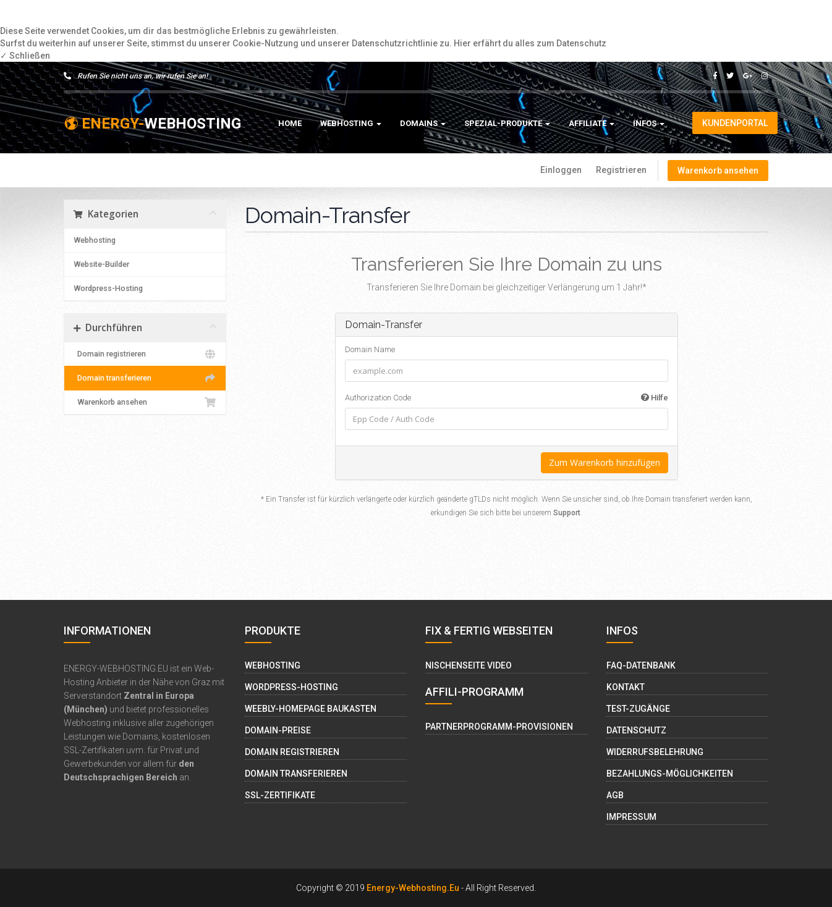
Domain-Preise (278, 730)
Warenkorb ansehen (717, 170)
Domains (423, 123)
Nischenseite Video (468, 665)
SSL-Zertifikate (280, 795)
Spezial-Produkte (507, 123)
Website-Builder (101, 264)
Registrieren (621, 170)
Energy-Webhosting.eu (413, 888)
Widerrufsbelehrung (654, 752)
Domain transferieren (145, 378)
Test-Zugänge (638, 709)
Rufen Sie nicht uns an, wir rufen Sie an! (136, 76)
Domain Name (370, 349)
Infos (648, 123)
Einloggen (561, 170)
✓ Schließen (25, 56)
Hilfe (654, 397)
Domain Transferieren (296, 773)
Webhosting (350, 123)
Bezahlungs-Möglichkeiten (669, 773)
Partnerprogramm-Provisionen (499, 727)
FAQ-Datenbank (641, 665)
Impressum (631, 817)
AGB (615, 795)
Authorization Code (506, 398)
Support (566, 512)
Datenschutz (636, 730)
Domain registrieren (145, 354)
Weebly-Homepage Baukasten (310, 709)
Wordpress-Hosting (108, 288)
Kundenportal (735, 123)
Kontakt (625, 687)
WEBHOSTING (152, 123)
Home (290, 123)
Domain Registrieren (292, 752)
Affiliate (591, 123)
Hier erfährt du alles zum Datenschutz (530, 43)
